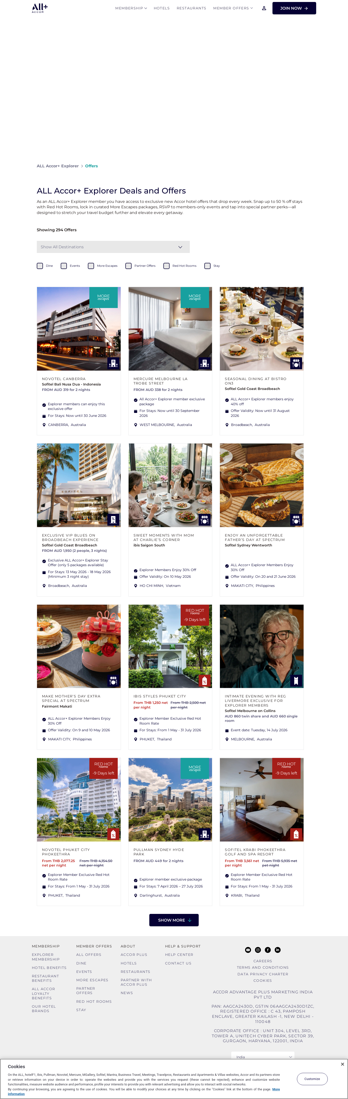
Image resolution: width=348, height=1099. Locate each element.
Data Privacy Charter (262, 974)
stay (216, 266)
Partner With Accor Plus (136, 982)
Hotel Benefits (49, 967)
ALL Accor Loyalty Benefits (43, 993)
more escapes (107, 266)
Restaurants (191, 9)
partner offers (145, 266)
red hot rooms (184, 266)
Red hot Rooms (94, 1001)
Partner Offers (85, 990)
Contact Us (178, 963)
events (75, 266)
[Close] (342, 1064)
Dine (81, 963)
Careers (262, 961)
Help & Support (183, 946)
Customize (312, 1079)
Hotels (162, 9)
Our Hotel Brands (44, 1008)
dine (49, 266)
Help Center (179, 954)
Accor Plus (134, 954)
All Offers (88, 954)
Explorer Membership (46, 956)
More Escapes (92, 980)
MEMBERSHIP (129, 9)
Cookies (262, 980)
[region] (174, 1079)
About (128, 946)
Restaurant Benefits (45, 978)
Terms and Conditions (263, 967)
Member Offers (231, 9)
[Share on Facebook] (306, 166)
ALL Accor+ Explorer (58, 166)
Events (84, 971)
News (127, 993)
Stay (81, 1010)
